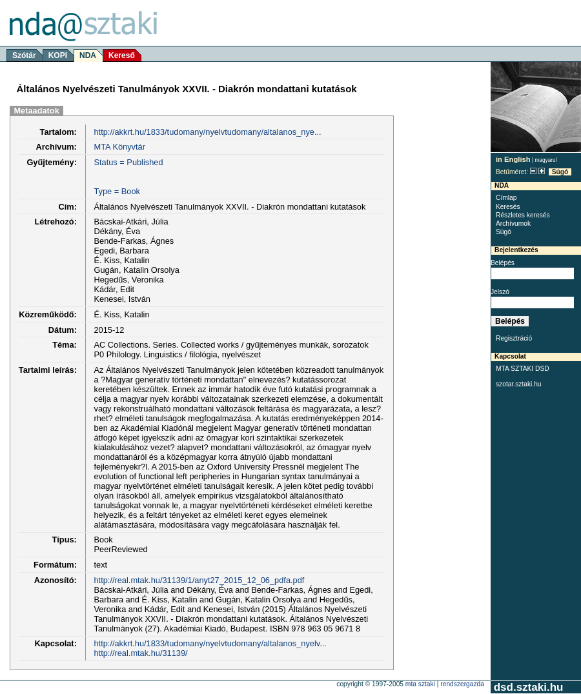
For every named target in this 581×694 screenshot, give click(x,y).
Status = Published (128, 162)
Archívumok (513, 223)
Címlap (506, 197)
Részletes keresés (523, 215)
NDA (87, 55)
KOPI (57, 55)
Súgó (560, 171)
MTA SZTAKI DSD (522, 368)
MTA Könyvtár (119, 147)
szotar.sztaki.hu (519, 384)
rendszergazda (462, 684)
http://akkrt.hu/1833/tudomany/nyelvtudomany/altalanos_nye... (207, 132)
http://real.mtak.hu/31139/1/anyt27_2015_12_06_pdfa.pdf (199, 580)
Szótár (24, 55)
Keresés (508, 206)
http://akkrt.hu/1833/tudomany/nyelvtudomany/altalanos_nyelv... (210, 643)
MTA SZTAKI (420, 684)
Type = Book (117, 191)
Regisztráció (514, 338)
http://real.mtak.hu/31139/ (140, 653)
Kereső (121, 55)
